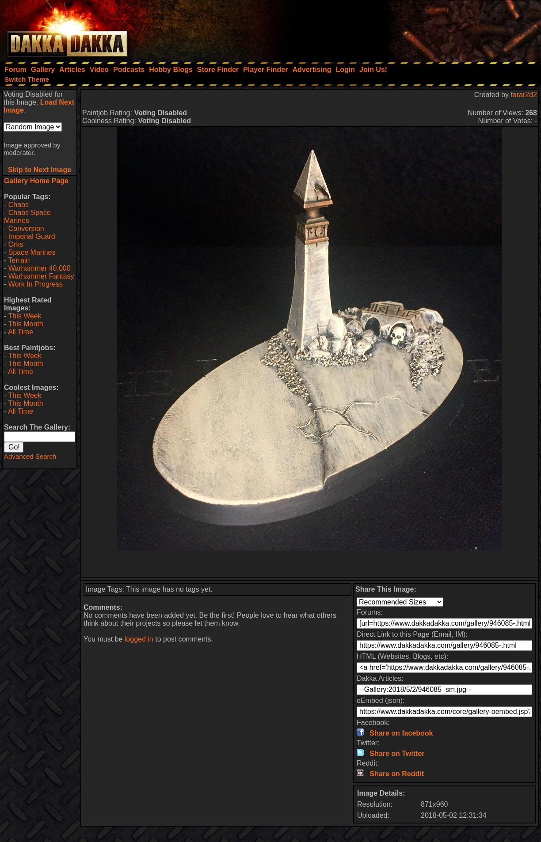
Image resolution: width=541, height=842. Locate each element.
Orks (15, 244)
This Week (24, 316)
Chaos (18, 204)
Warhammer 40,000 (39, 268)
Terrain (19, 260)
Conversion (26, 228)
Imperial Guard (31, 236)
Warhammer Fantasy (41, 276)
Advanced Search (30, 456)
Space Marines (32, 252)
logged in (139, 639)
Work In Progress (35, 284)
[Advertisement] (422, 28)
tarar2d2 (524, 94)
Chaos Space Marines (27, 216)
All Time (20, 332)
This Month (25, 324)
